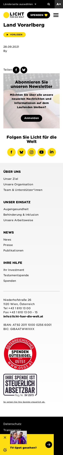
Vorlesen (14, 34)
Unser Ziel (10, 178)
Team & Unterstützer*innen (22, 190)
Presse (8, 245)
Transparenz (12, 430)
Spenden (38, 15)
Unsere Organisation (18, 184)
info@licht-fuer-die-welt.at (23, 316)
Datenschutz (12, 424)
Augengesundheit (16, 209)
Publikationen (13, 250)
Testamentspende (16, 275)
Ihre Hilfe (12, 262)
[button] (56, 15)
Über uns (12, 171)
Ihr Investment (13, 270)
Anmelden (31, 118)
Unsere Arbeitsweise (18, 220)
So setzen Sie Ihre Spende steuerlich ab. (24, 402)
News (8, 232)
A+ (58, 4)
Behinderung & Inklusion (20, 214)
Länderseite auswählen (19, 4)
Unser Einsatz (16, 202)
